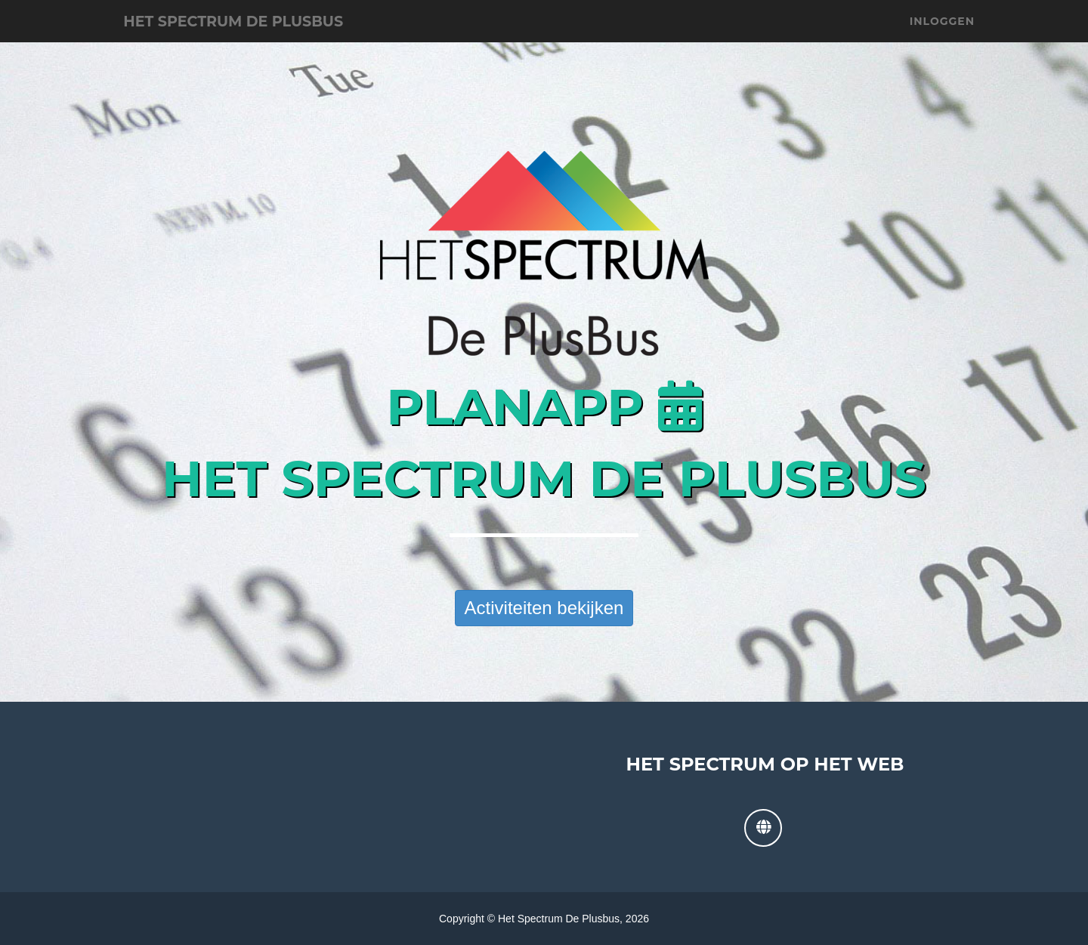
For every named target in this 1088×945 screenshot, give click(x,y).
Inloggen (942, 38)
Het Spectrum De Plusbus (274, 38)
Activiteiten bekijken (544, 608)
